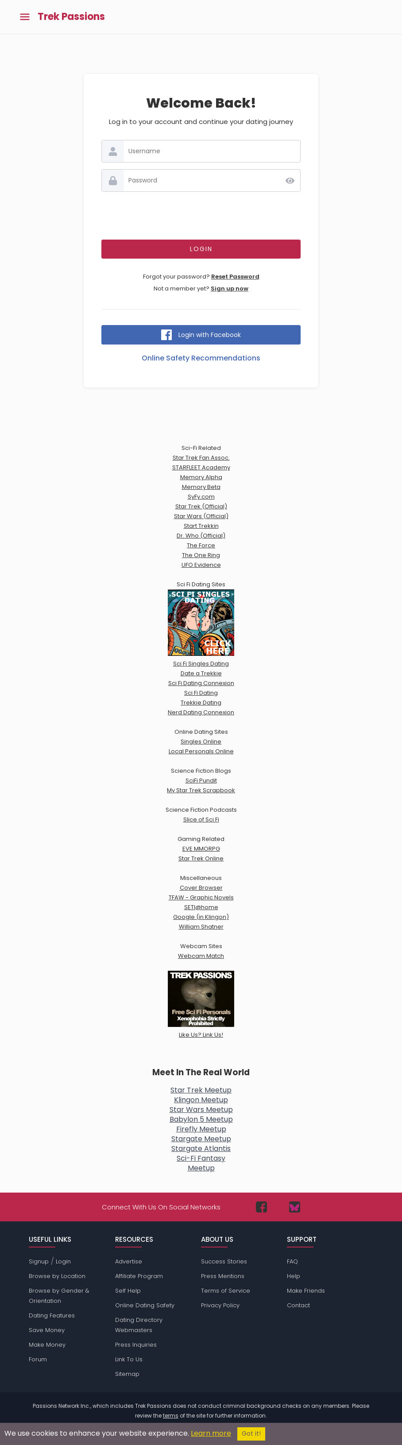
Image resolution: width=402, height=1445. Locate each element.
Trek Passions (71, 17)
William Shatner (201, 926)
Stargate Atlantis (201, 1148)
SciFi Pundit (201, 780)
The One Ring (201, 555)
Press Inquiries (136, 1344)
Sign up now (229, 288)
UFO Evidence (201, 565)
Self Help (128, 1290)
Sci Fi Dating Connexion (201, 683)
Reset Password (235, 276)
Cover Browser (201, 887)
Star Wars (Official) (201, 516)
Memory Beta (201, 487)
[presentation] (201, 215)
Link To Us (129, 1359)
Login (63, 1261)
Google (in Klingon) (201, 917)
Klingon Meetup (201, 1100)
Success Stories (224, 1261)
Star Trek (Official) (201, 506)
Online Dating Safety (144, 1305)
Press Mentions (222, 1276)
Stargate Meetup (201, 1139)
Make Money (47, 1344)
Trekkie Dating (201, 702)
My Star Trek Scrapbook (201, 790)
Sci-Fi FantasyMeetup (201, 1163)
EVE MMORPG (201, 849)
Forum (38, 1359)
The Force (201, 545)
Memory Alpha (201, 477)
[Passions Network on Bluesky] (294, 1207)
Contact (298, 1305)
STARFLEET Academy (201, 467)
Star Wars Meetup (201, 1109)
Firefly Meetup (201, 1129)
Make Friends (306, 1290)
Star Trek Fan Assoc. (201, 457)
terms (170, 1415)
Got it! (251, 1434)
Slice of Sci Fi (201, 819)
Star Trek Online (201, 858)
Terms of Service (225, 1290)
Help (293, 1276)
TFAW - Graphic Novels (201, 897)
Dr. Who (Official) (201, 535)
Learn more (211, 1433)
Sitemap (127, 1374)
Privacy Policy (220, 1305)
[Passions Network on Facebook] (261, 1207)
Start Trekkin (201, 526)
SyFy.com (201, 496)
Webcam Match (201, 956)
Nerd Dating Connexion (201, 712)
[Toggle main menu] (24, 17)
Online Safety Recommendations (201, 358)
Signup (39, 1261)
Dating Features (52, 1315)
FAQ (292, 1261)
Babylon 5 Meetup (201, 1119)
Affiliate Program (139, 1276)
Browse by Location (57, 1276)
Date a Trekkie (201, 673)
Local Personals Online (201, 751)
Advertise (128, 1261)
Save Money (47, 1330)
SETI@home (201, 907)
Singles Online (201, 741)
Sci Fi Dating (201, 693)
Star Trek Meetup (201, 1090)
